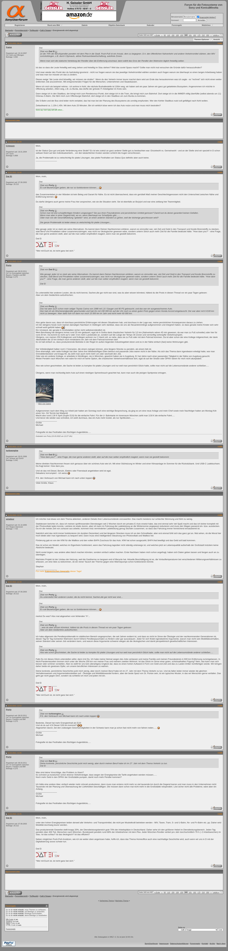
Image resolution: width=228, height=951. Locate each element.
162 (194, 35)
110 (168, 35)
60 (165, 35)
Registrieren (20, 25)
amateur (10, 519)
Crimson (10, 146)
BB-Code (9, 919)
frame (9, 47)
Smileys (9, 921)
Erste (157, 35)
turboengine (12, 450)
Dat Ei (9, 176)
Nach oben (221, 944)
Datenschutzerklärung (179, 944)
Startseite (9, 30)
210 (203, 35)
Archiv (212, 944)
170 (198, 35)
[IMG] (8, 923)
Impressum (164, 944)
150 (172, 35)
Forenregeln (177, 25)
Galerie (84, 25)
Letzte (216, 35)
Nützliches (206, 25)
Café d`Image (45, 30)
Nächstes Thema (121, 901)
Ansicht (216, 39)
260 (207, 35)
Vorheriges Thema (107, 901)
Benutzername (177, 17)
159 (181, 35)
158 (177, 35)
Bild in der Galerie (44, 404)
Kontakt (205, 944)
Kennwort (175, 20)
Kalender (150, 25)
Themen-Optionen (201, 39)
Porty (8, 265)
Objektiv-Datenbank (116, 25)
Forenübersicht (21, 30)
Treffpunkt (34, 30)
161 (190, 35)
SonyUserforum (151, 944)
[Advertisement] (114, 130)
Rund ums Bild (54, 25)
